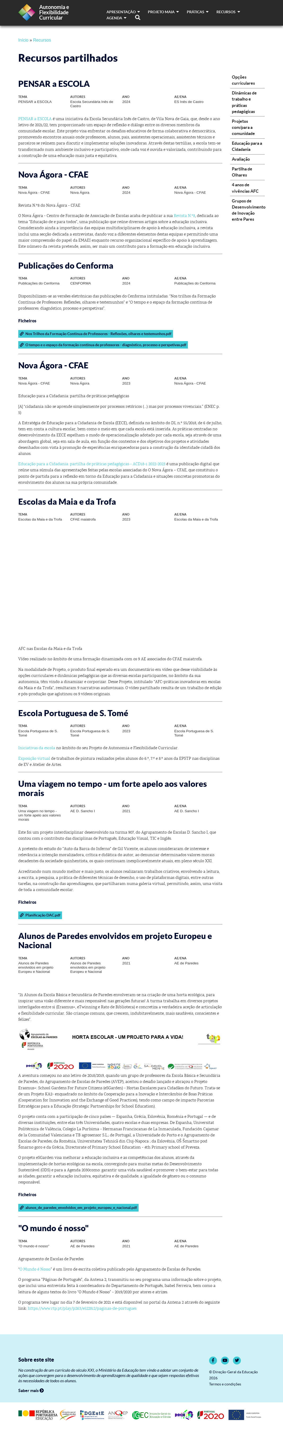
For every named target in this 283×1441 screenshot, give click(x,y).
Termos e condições (225, 1384)
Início (23, 40)
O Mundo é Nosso (35, 1269)
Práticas (198, 12)
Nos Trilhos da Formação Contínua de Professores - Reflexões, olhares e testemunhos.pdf (95, 334)
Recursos (228, 12)
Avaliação (241, 159)
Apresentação (123, 12)
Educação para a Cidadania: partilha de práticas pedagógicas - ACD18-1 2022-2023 (91, 464)
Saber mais (31, 1390)
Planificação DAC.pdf (40, 915)
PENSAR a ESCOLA (35, 119)
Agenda (116, 18)
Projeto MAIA (163, 12)
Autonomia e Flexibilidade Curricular (54, 12)
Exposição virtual (34, 758)
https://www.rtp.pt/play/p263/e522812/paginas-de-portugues (82, 1308)
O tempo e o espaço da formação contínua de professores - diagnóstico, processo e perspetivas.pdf (103, 345)
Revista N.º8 (184, 216)
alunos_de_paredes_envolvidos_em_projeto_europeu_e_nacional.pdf (78, 1207)
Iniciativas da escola (36, 748)
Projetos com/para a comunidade (243, 127)
